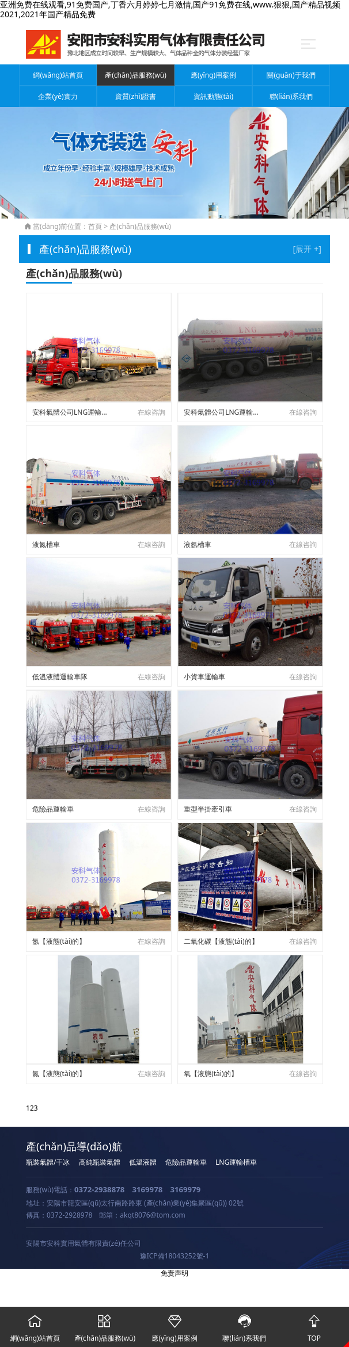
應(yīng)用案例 (213, 75)
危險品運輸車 (53, 809)
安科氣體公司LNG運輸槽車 (72, 412)
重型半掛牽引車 (208, 809)
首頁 (95, 226)
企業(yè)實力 (57, 96)
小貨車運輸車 (204, 677)
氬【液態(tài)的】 (59, 941)
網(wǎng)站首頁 (57, 75)
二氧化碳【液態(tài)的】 (221, 941)
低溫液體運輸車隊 (60, 677)
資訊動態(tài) (213, 96)
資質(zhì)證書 (135, 96)
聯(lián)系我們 (291, 96)
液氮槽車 (46, 544)
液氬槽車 (197, 544)
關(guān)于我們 (291, 75)
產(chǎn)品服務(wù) (135, 75)
